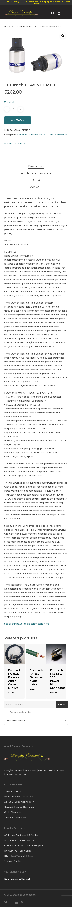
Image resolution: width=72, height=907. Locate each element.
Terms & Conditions (15, 817)
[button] (66, 13)
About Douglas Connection (19, 801)
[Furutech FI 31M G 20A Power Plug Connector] (56, 654)
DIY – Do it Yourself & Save (18, 856)
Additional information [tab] (36, 173)
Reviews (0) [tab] (35, 186)
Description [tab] (36, 166)
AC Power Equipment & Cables (21, 835)
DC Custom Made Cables (18, 850)
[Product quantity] (13, 109)
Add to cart (17, 120)
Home (7, 26)
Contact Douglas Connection (20, 807)
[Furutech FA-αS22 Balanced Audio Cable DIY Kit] (14, 654)
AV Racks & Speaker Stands (19, 840)
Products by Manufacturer (18, 796)
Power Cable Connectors (53, 134)
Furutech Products (24, 26)
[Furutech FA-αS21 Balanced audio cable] (36, 654)
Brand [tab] (36, 180)
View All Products (14, 791)
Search (61, 704)
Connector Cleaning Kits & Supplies (24, 845)
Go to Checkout (12, 812)
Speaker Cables (12, 861)
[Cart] (59, 13)
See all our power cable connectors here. (26, 623)
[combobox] (36, 721)
